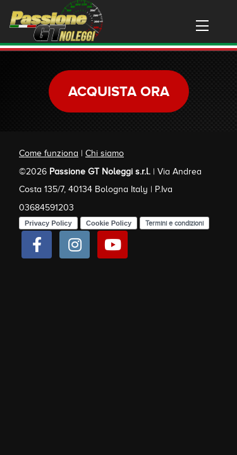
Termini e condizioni (174, 223)
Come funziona (48, 153)
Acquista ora (118, 91)
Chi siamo (104, 153)
